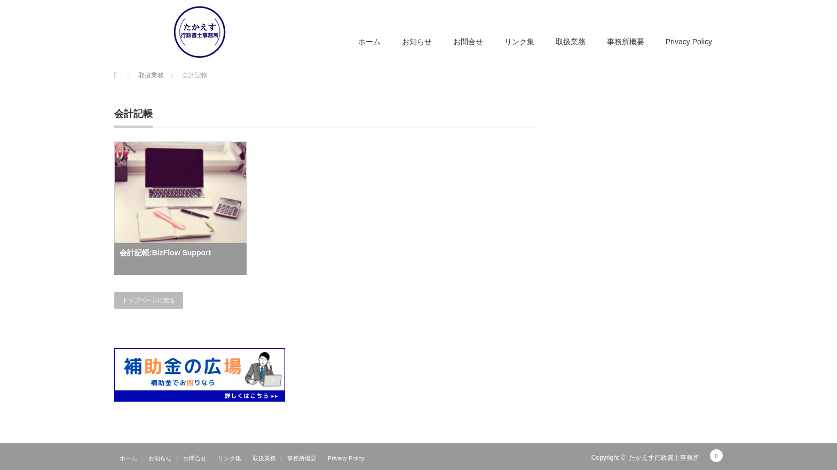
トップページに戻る (148, 300)
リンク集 (519, 41)
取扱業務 (571, 41)
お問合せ (468, 41)
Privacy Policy (689, 41)
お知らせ (417, 41)
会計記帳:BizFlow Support (165, 252)
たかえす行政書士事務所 (664, 457)
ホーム (369, 41)
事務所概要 (625, 41)
